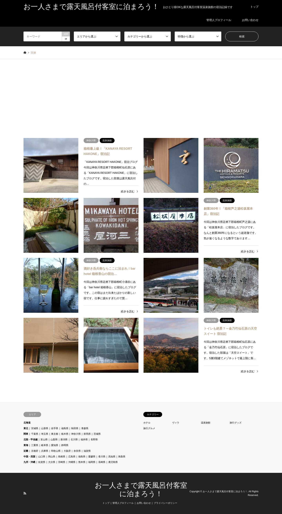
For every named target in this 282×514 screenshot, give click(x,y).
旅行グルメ (149, 428)
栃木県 (64, 433)
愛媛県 (91, 456)
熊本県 (81, 462)
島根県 (61, 456)
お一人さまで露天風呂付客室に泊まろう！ (225, 491)
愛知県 (54, 445)
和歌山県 (56, 451)
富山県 (44, 439)
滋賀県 (87, 451)
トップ (254, 6)
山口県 (41, 456)
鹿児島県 (113, 462)
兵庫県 (44, 451)
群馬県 (87, 433)
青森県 (84, 428)
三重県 (34, 445)
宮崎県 (61, 462)
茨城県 (97, 433)
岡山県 (51, 456)
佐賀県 (41, 462)
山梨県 (54, 439)
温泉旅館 (205, 422)
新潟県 (64, 439)
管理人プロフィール (218, 20)
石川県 (74, 439)
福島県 (64, 428)
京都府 (34, 451)
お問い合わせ (250, 20)
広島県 (71, 456)
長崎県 (101, 462)
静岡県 (64, 445)
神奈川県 (76, 433)
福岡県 (91, 462)
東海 (26, 445)
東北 (26, 428)
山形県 (44, 428)
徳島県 (81, 456)
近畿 (26, 451)
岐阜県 (44, 445)
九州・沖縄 (29, 462)
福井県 (84, 439)
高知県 (111, 456)
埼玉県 (44, 433)
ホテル (146, 422)
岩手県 (54, 428)
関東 (26, 433)
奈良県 (77, 451)
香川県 (101, 456)
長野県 (94, 439)
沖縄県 (71, 462)
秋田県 (74, 428)
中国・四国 (29, 456)
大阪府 (67, 451)
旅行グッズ (235, 422)
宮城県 (34, 428)
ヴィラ (175, 422)
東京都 (54, 433)
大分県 (51, 462)
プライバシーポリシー (165, 503)
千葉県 (34, 433)
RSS (25, 493)
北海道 (27, 422)
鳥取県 (121, 456)
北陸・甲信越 (31, 439)
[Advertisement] (141, 96)
